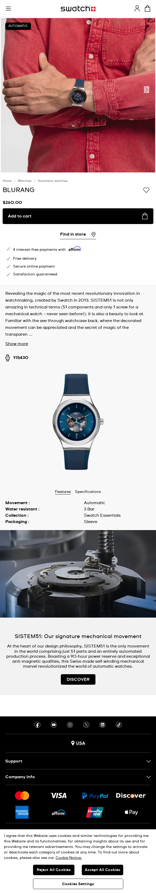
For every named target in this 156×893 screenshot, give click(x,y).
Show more (16, 344)
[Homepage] (78, 9)
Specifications (88, 492)
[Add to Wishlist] (146, 190)
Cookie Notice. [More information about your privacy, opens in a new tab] (69, 858)
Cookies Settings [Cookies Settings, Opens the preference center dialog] (78, 884)
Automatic (18, 26)
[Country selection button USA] (78, 743)
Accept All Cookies (102, 870)
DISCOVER (78, 679)
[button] (8, 9)
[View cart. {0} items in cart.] (147, 8)
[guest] (137, 8)
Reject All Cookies (54, 870)
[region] (78, 861)
